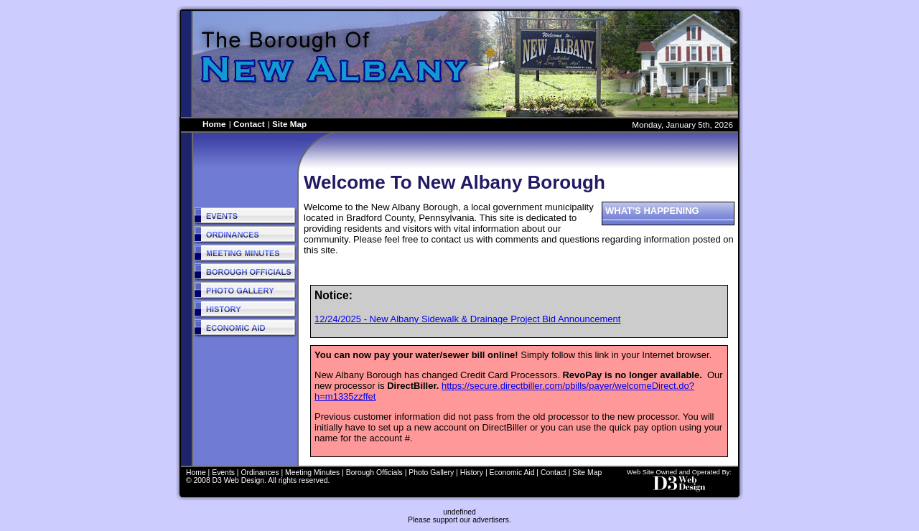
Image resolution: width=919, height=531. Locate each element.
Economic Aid (512, 472)
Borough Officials (374, 472)
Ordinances (260, 472)
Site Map (289, 123)
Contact (249, 123)
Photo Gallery (431, 472)
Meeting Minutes (312, 472)
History (471, 472)
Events (223, 472)
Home (213, 123)
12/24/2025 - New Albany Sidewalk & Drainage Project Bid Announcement (467, 319)
